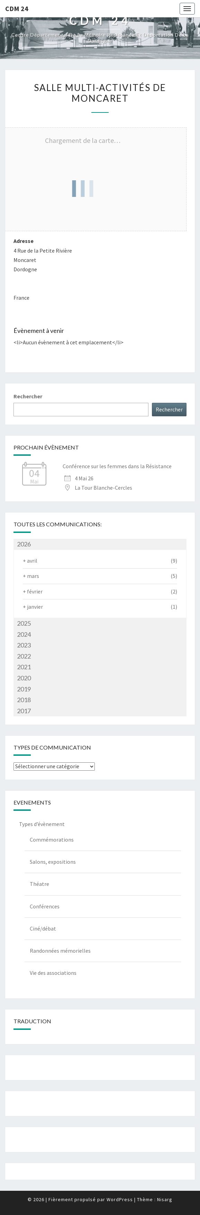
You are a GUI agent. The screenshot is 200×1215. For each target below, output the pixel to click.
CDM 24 (16, 8)
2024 (24, 634)
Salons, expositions (53, 861)
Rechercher (27, 396)
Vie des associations (53, 972)
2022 (24, 656)
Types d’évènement (42, 823)
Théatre (39, 883)
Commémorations (52, 839)
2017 (24, 711)
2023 (24, 645)
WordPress (120, 1199)
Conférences (45, 906)
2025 (24, 623)
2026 (24, 544)
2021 (24, 667)
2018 (24, 700)
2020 (24, 678)
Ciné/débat (43, 928)
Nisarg (164, 1199)
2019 (24, 689)
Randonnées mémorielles (60, 950)
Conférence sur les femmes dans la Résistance (117, 466)
